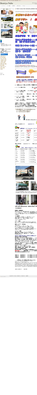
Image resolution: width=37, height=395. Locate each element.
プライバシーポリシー (3, 276)
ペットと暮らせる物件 (7, 11)
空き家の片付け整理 (2, 62)
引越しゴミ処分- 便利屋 (3, 58)
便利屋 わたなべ (7, 3)
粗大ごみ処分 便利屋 (2, 57)
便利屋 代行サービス (3, 66)
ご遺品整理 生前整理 (3, 61)
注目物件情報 (7, 25)
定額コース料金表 (2, 67)
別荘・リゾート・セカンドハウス (7, 18)
